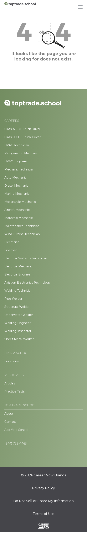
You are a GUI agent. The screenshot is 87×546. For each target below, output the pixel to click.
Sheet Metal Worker (19, 339)
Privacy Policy (43, 488)
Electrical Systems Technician (25, 258)
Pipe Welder (13, 299)
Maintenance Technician (22, 226)
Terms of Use (43, 514)
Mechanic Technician (19, 169)
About (8, 414)
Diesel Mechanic (16, 185)
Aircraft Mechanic (17, 210)
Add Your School (16, 430)
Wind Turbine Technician (22, 234)
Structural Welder (17, 307)
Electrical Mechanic (18, 266)
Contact (10, 422)
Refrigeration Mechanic (21, 153)
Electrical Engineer (18, 274)
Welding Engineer (17, 323)
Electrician (11, 242)
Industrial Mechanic (18, 218)
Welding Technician (18, 290)
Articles (9, 383)
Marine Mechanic (16, 194)
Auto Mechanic (15, 177)
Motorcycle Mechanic (20, 202)
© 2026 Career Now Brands (43, 475)
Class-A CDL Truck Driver (22, 129)
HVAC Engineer (15, 161)
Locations (11, 361)
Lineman (10, 250)
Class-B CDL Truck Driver (22, 137)
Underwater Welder (18, 315)
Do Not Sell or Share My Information (43, 501)
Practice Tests (14, 391)
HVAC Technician (16, 145)
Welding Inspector (17, 331)
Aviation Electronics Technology (27, 282)
